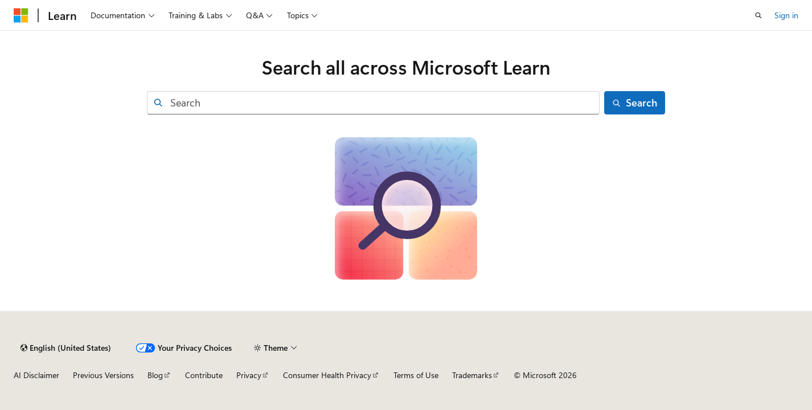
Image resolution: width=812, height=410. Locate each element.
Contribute (204, 375)
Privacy (248, 375)
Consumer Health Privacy (327, 375)
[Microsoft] (21, 15)
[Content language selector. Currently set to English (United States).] (66, 348)
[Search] (635, 102)
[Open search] (758, 15)
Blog (155, 375)
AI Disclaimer (36, 375)
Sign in (786, 15)
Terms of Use (415, 375)
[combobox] (373, 102)
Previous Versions (103, 375)
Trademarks (472, 375)
